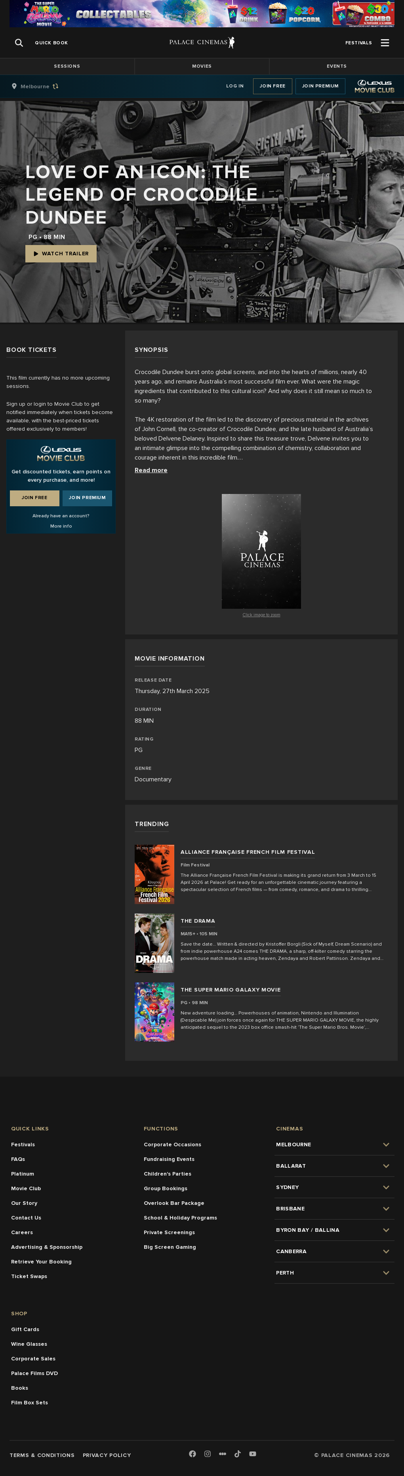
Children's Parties (167, 1173)
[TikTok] (237, 1453)
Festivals (23, 1144)
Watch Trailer (61, 253)
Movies (202, 66)
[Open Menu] (384, 42)
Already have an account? (61, 516)
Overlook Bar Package (174, 1203)
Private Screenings (169, 1232)
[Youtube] (252, 1454)
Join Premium (320, 86)
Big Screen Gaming (170, 1247)
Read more (151, 470)
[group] (43, 86)
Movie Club (26, 1188)
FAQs (18, 1159)
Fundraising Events (169, 1159)
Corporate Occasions (172, 1144)
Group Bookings (165, 1188)
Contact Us (26, 1217)
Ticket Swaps (29, 1276)
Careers (22, 1232)
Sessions (67, 66)
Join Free (272, 86)
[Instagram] (207, 1454)
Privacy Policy (107, 1455)
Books (19, 1388)
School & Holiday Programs (180, 1217)
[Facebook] (192, 1454)
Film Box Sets (29, 1402)
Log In (235, 86)
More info (61, 526)
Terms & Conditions (42, 1455)
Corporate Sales (33, 1358)
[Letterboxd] (222, 1453)
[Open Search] (19, 42)
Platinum (22, 1173)
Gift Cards (25, 1329)
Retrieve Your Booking (41, 1261)
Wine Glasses (29, 1344)
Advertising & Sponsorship (46, 1247)
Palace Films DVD (34, 1373)
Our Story (24, 1203)
